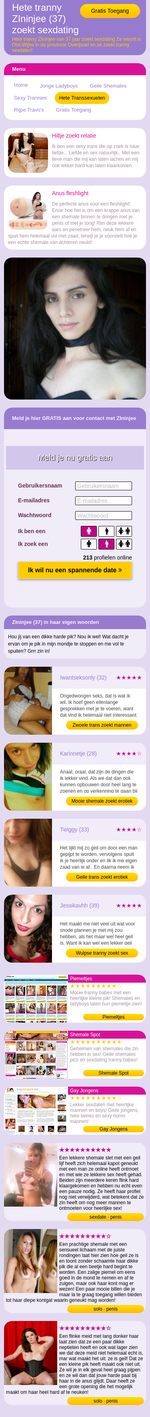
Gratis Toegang (110, 11)
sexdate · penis (106, 1217)
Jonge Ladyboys (59, 86)
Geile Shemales (108, 86)
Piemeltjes (113, 1017)
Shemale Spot (113, 1073)
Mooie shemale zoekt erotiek (102, 801)
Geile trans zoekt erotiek (102, 877)
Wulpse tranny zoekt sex (102, 953)
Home (21, 85)
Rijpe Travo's (29, 110)
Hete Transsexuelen (82, 98)
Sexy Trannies (30, 98)
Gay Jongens (114, 1129)
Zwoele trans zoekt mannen (101, 725)
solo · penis (106, 1309)
